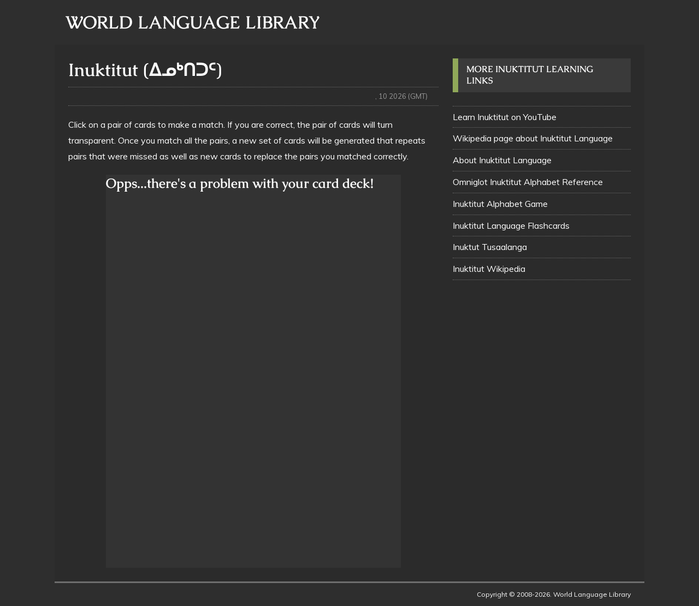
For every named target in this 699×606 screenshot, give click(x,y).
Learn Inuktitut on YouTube (504, 116)
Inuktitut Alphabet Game (500, 203)
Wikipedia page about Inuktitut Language (533, 138)
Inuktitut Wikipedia (489, 268)
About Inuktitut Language (502, 160)
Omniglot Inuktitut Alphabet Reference (528, 181)
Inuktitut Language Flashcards (511, 225)
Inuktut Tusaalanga (490, 246)
